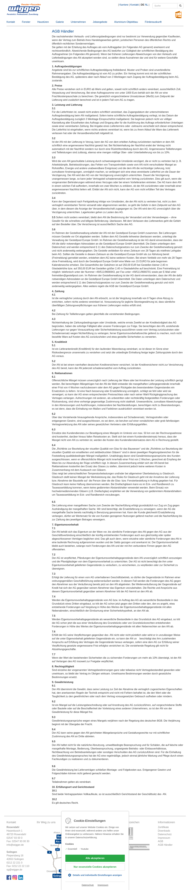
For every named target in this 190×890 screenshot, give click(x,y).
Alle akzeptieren (95, 858)
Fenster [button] (26, 22)
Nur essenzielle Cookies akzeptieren (95, 867)
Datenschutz (88, 885)
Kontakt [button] (11, 22)
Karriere (124, 4)
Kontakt (134, 4)
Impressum (103, 885)
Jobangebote (100, 22)
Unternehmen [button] (78, 22)
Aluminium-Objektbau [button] (126, 22)
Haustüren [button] (43, 22)
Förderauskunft (153, 22)
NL (146, 4)
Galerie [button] (60, 22)
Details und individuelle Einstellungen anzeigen (97, 875)
